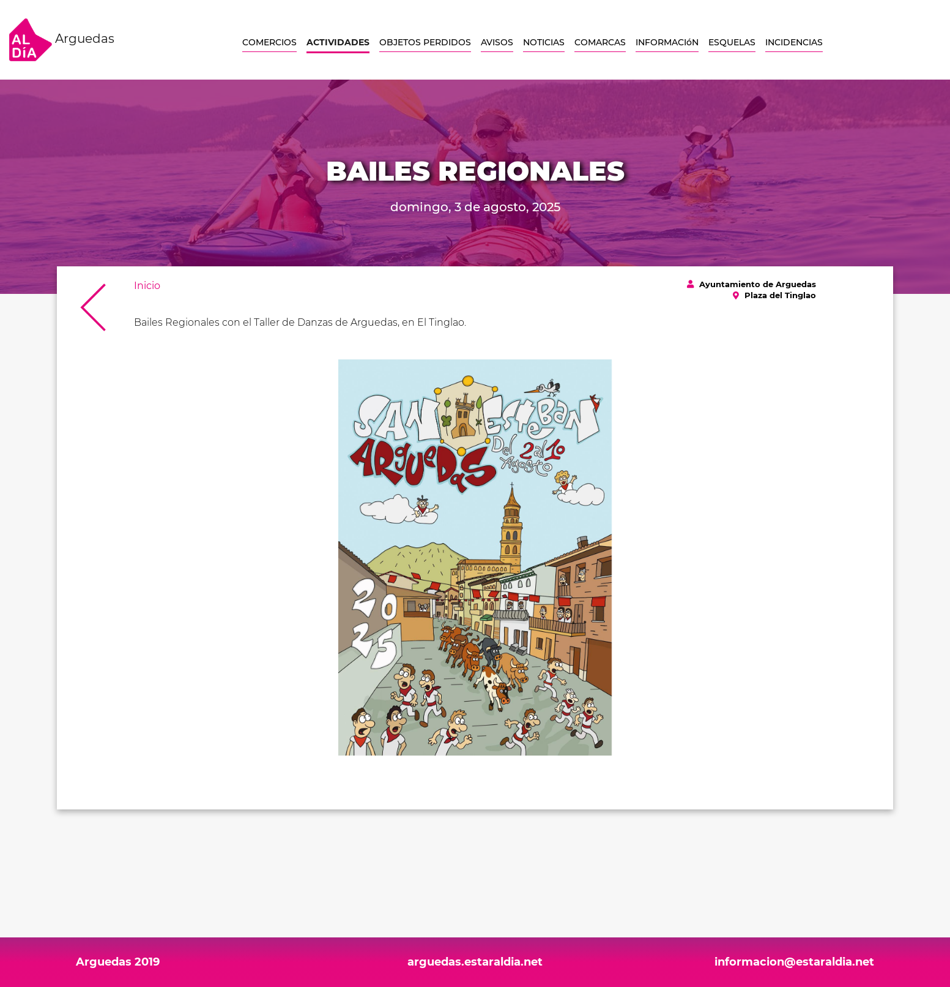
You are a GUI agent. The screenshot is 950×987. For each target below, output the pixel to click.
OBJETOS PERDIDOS (425, 42)
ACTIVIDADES (337, 42)
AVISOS (497, 42)
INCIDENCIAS (794, 42)
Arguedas (61, 39)
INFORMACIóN (667, 42)
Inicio (147, 285)
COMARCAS (600, 42)
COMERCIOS (269, 42)
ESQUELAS (731, 42)
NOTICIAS (544, 42)
